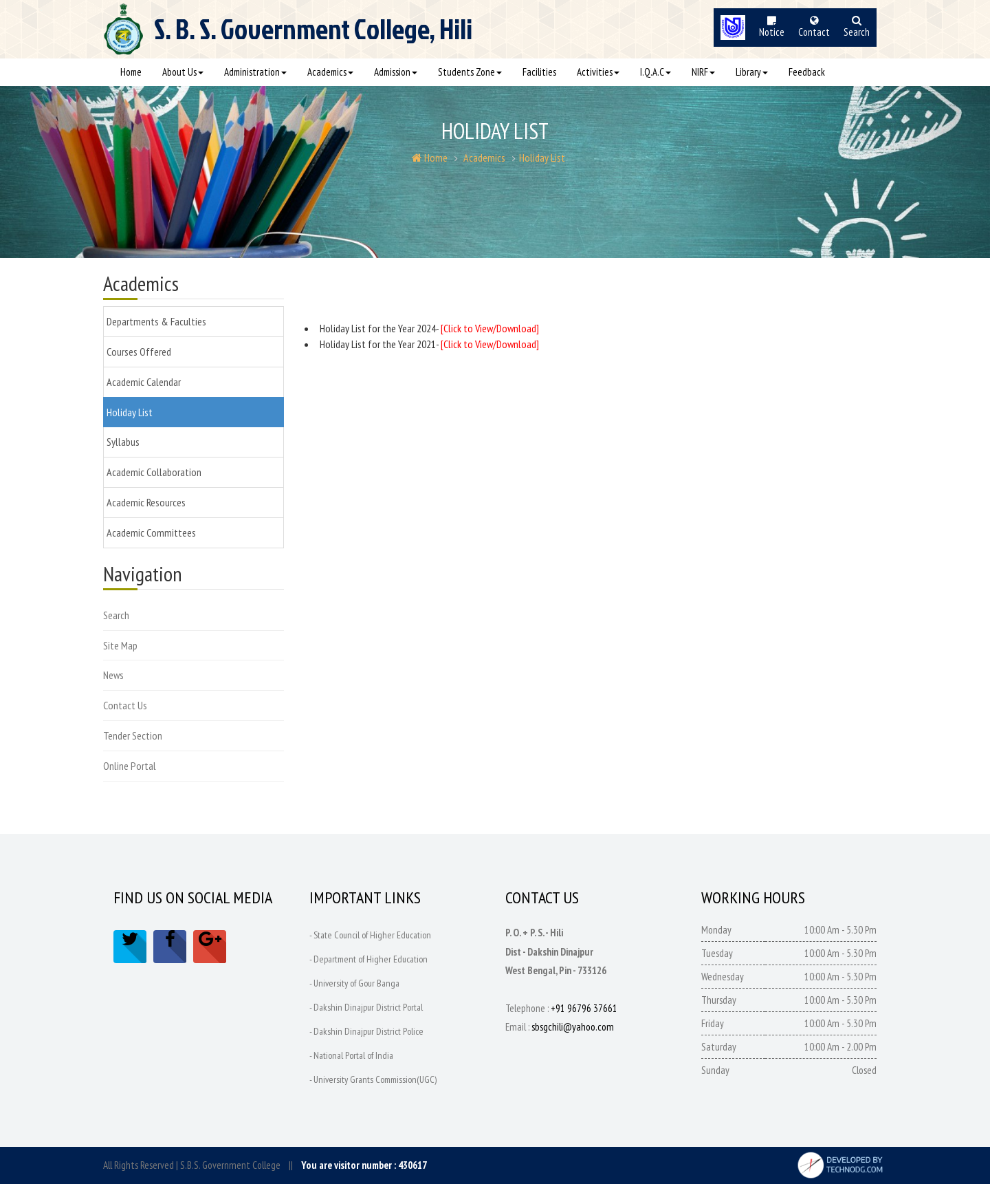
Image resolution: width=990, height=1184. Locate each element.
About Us (183, 71)
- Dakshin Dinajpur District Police (366, 1031)
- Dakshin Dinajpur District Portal (366, 1007)
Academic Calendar (144, 382)
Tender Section (132, 735)
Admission (395, 71)
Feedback (807, 71)
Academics (330, 71)
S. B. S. (313, 35)
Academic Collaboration (154, 472)
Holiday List (542, 157)
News (113, 675)
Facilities (539, 71)
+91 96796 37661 (584, 1008)
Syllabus (123, 442)
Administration (255, 71)
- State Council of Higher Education (370, 935)
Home (131, 71)
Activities (598, 71)
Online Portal (129, 766)
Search (116, 615)
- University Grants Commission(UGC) (373, 1079)
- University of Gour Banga (354, 983)
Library (752, 71)
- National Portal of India (351, 1055)
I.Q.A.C (655, 71)
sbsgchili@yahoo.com (572, 1026)
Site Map (120, 645)
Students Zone (470, 71)
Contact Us (125, 705)
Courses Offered (139, 351)
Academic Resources (146, 502)
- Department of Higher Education (368, 959)
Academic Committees (151, 532)
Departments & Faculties (156, 321)
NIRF (703, 71)
